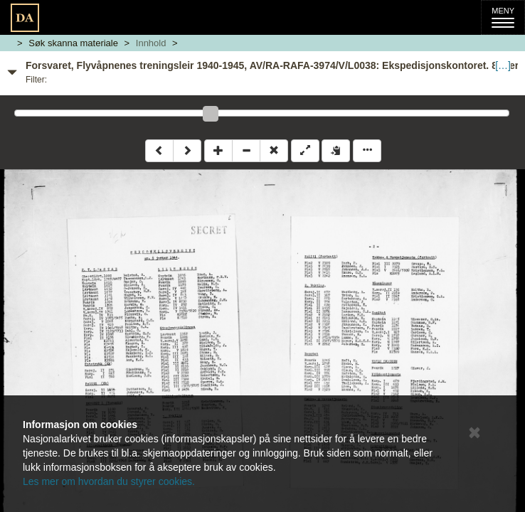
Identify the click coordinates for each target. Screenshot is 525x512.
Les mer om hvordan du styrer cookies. (109, 481)
